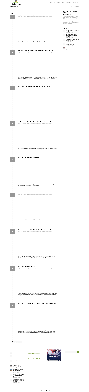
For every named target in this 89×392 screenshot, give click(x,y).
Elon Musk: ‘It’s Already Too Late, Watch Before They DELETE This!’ (37, 303)
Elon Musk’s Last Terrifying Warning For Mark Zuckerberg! (34, 229)
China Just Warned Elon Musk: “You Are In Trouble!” (32, 193)
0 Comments (24, 16)
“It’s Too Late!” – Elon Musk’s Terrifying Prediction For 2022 (34, 121)
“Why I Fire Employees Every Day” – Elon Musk (31, 15)
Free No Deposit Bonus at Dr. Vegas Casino (34, 358)
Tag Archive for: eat (14, 6)
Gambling (34, 16)
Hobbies (37, 16)
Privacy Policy (48, 390)
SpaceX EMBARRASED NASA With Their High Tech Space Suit (35, 50)
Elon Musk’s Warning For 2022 (26, 266)
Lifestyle (39, 16)
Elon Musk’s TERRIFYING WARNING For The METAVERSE (34, 86)
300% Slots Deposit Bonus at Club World (34, 351)
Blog (28, 16)
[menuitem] (51, 2)
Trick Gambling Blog (49, 16)
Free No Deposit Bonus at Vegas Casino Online (35, 355)
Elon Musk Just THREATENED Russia (28, 157)
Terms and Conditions (42, 390)
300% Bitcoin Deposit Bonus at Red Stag (34, 353)
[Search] (78, 2)
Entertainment (31, 16)
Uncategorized (43, 16)
